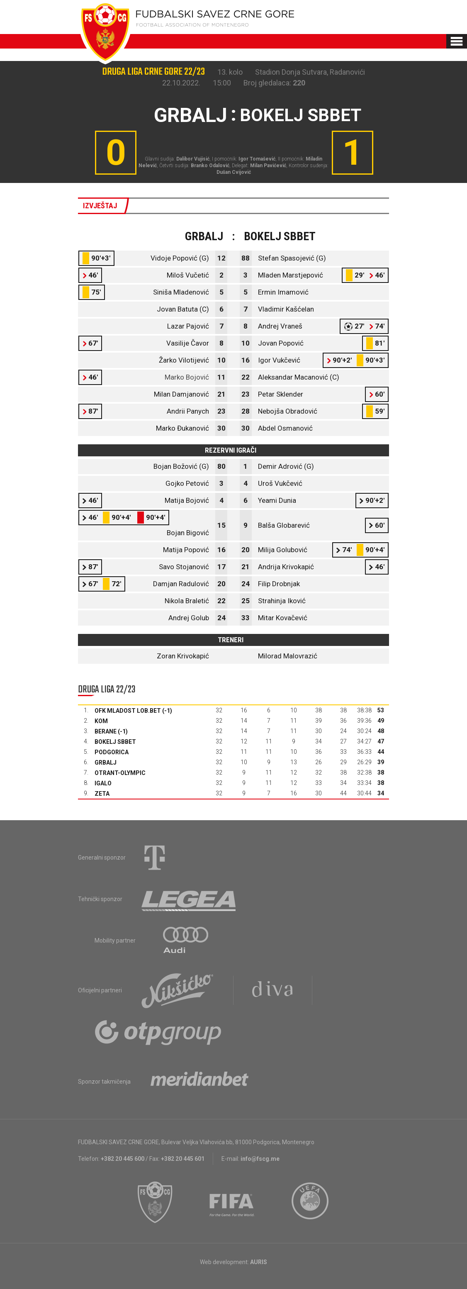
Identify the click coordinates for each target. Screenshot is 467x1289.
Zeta (102, 793)
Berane (106, 731)
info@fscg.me (260, 1158)
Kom (101, 721)
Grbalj (106, 762)
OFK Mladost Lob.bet (128, 710)
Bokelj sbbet (115, 741)
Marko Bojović (187, 377)
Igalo (103, 783)
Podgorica (112, 752)
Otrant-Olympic (120, 773)
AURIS (258, 1262)
